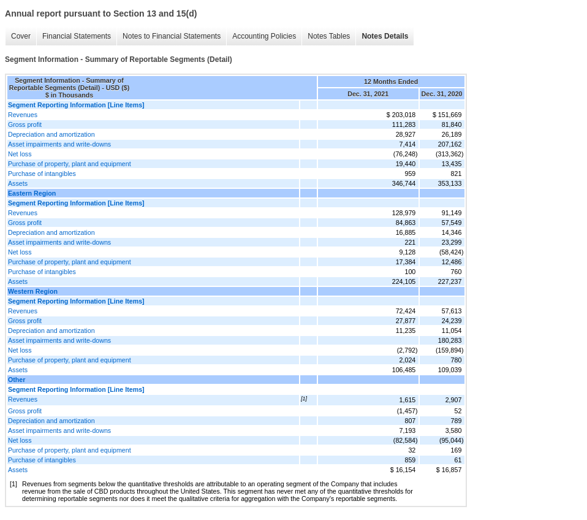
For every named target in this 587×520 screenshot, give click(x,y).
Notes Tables (329, 36)
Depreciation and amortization (51, 134)
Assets (18, 183)
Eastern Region (32, 193)
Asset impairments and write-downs (59, 144)
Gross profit (25, 124)
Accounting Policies (264, 36)
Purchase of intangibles (42, 173)
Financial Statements (76, 36)
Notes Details (385, 36)
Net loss (20, 154)
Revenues (22, 114)
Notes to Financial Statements (172, 36)
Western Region (33, 291)
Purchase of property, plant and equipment (69, 163)
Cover (21, 36)
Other (16, 379)
